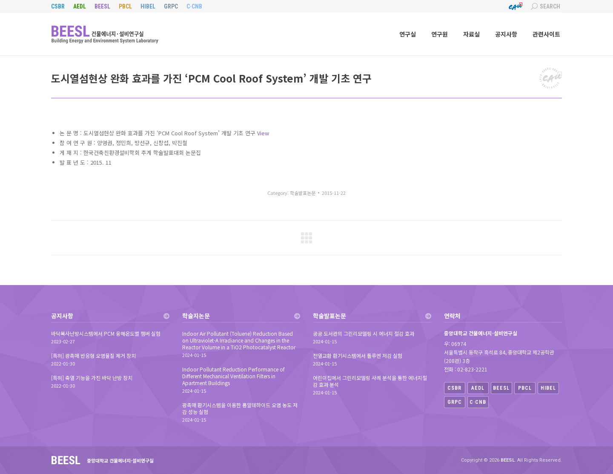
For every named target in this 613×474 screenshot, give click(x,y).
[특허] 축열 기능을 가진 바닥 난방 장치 (91, 377)
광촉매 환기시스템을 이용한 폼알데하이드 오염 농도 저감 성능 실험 (240, 408)
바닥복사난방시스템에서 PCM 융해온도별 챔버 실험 (105, 333)
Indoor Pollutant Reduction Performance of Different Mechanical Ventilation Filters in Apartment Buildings (233, 376)
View (263, 133)
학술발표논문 (302, 192)
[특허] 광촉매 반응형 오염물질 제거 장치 (93, 355)
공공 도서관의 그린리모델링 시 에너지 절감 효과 (363, 333)
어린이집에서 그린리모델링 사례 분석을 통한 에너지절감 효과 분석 (370, 381)
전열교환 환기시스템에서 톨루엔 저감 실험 (357, 355)
